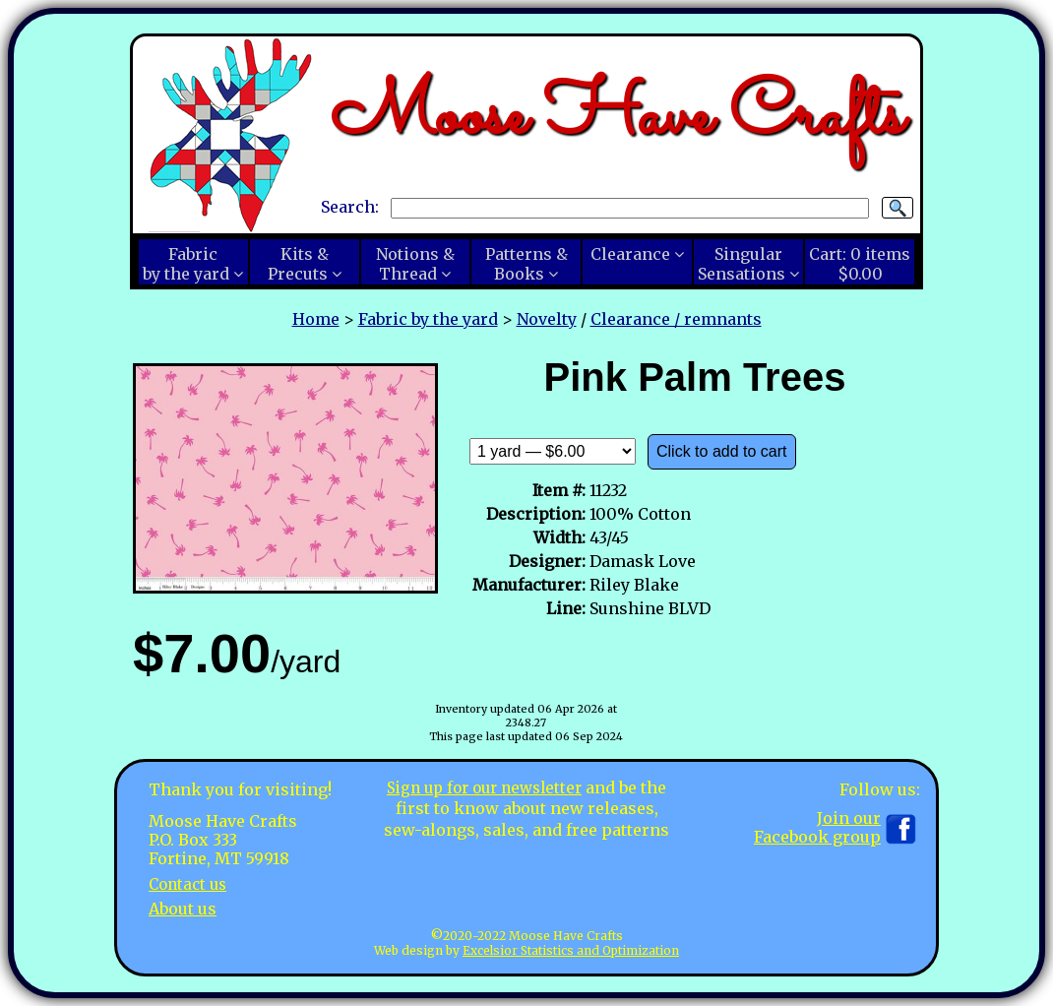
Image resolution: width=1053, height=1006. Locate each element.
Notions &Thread (415, 263)
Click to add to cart (721, 451)
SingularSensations (741, 263)
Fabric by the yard (428, 319)
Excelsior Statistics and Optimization (571, 950)
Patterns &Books (526, 263)
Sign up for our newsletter (484, 787)
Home (316, 319)
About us (183, 908)
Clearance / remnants (676, 319)
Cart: (859, 263)
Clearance (630, 254)
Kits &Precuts (298, 263)
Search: (350, 207)
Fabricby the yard (186, 263)
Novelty (547, 319)
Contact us (190, 884)
